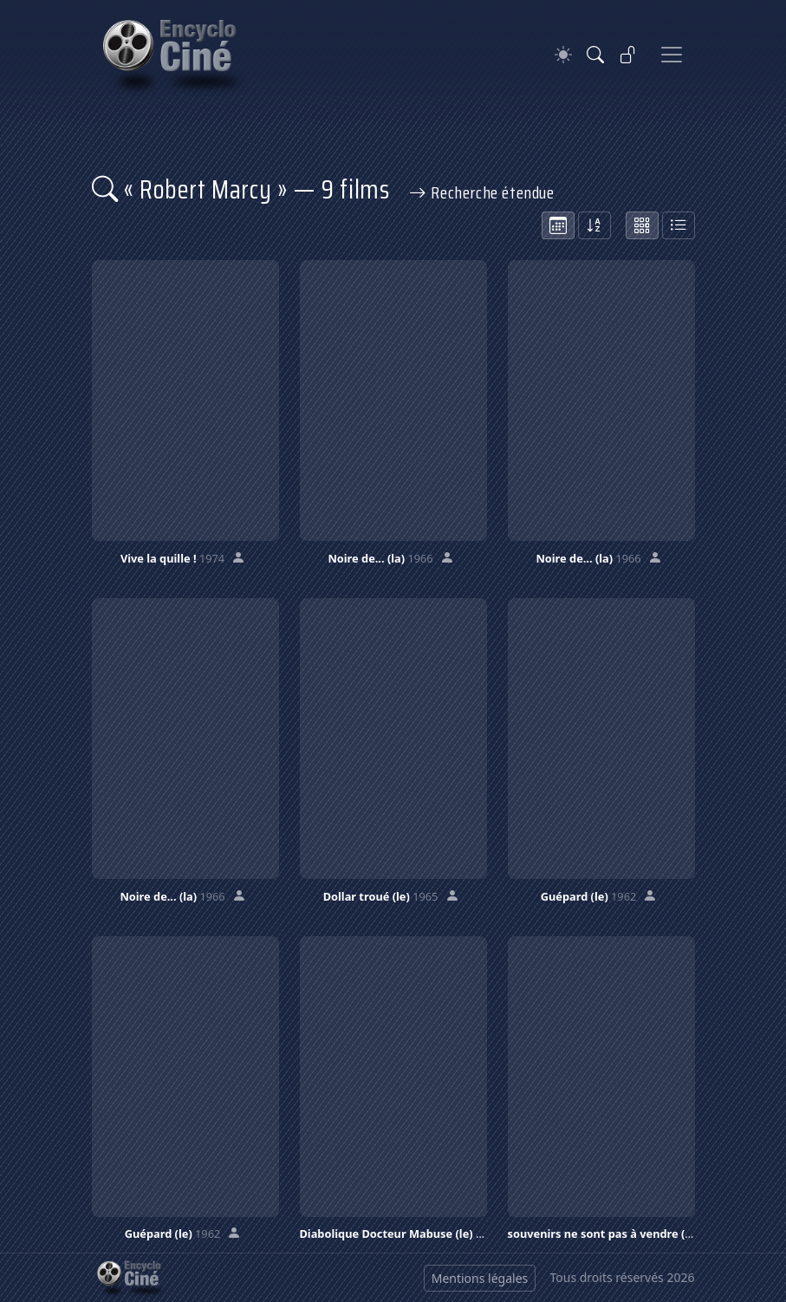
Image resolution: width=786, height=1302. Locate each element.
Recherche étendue (482, 192)
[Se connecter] (628, 54)
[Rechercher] (595, 54)
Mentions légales (480, 1278)
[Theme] (563, 55)
